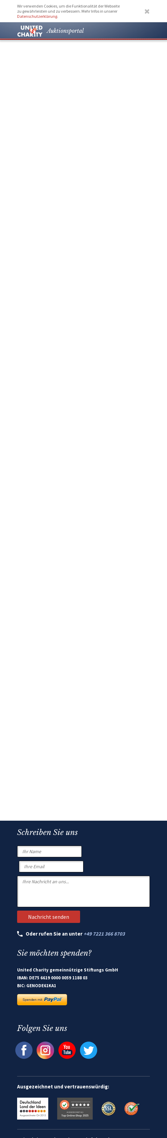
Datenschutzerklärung (37, 16)
